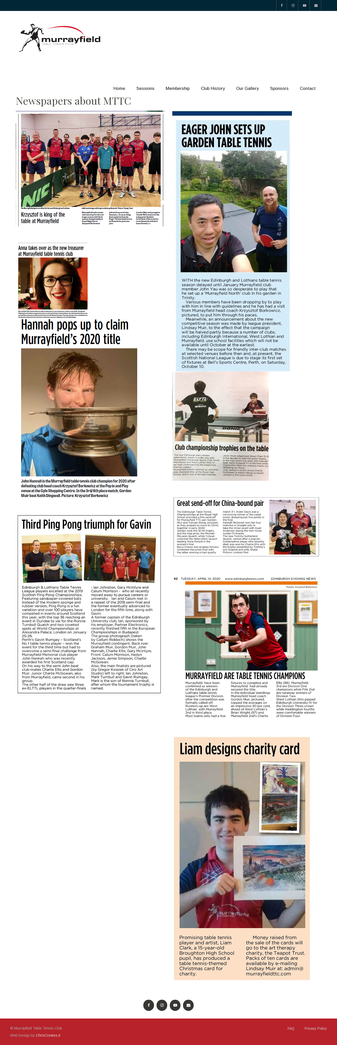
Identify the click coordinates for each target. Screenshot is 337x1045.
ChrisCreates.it (48, 1035)
